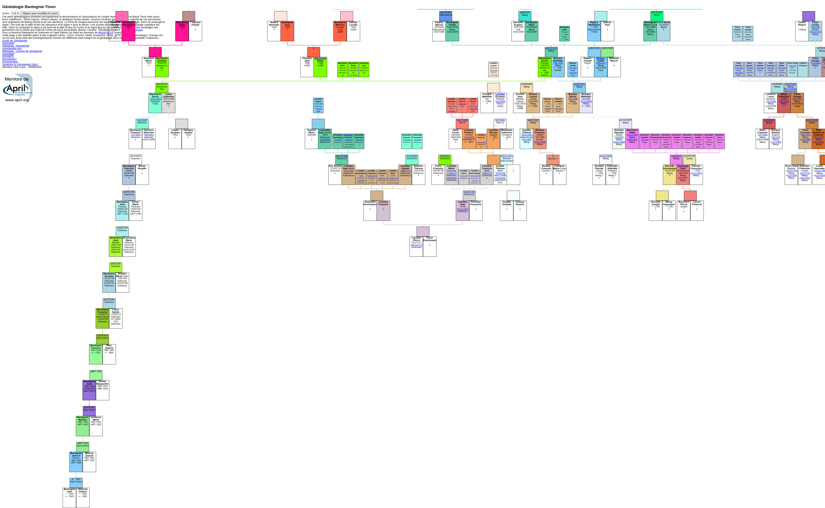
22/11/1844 (155, 99)
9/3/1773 (487, 173)
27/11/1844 (586, 101)
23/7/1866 (573, 68)
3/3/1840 (501, 120)
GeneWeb (8, 53)
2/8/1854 (548, 109)
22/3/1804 (348, 140)
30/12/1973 (816, 32)
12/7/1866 (776, 142)
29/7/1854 (558, 109)
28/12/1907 (552, 48)
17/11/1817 (463, 209)
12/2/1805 (412, 156)
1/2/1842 (143, 120)
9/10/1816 (819, 137)
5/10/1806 (417, 140)
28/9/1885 (791, 84)
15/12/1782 (791, 171)
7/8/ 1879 (558, 63)
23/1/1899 (782, 68)
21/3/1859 (820, 175)
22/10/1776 (393, 178)
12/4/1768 (470, 192)
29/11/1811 (527, 135)
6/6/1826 (776, 137)
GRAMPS (8, 56)
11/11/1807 (696, 173)
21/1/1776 (464, 176)
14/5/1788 (500, 173)
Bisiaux (601, 58)
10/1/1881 (819, 142)
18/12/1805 (606, 156)
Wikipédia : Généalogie (15, 45)
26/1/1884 (494, 70)
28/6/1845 (462, 104)
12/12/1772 (382, 178)
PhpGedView (10, 61)
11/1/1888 (739, 68)
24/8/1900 (792, 66)
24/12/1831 (481, 142)
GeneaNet (8, 43)
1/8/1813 (677, 156)
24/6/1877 (601, 63)
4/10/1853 (473, 109)
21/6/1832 (501, 178)
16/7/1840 (463, 120)
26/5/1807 (359, 140)
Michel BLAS (105, 32)
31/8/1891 (760, 68)
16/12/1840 (812, 120)
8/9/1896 (771, 68)
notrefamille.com (12, 48)
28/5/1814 (149, 135)
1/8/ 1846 (573, 99)
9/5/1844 (452, 111)
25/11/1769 (475, 176)
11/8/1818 (469, 137)
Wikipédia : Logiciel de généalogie (22, 51)
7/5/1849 (770, 120)
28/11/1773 (417, 245)
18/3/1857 (797, 99)
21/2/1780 (805, 173)
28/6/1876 (580, 84)
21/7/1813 (136, 135)
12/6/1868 (771, 101)
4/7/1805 (338, 140)
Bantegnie (320, 58)
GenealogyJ (9, 58)
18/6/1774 (405, 171)
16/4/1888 (573, 73)
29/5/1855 (325, 139)
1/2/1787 (475, 180)
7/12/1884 (815, 63)
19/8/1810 (361, 180)
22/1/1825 (805, 178)
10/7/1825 (763, 135)
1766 (361, 176)
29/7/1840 (534, 120)
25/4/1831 (452, 178)
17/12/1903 (791, 89)
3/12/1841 (500, 101)
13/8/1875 (633, 139)
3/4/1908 (816, 27)
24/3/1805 (407, 140)
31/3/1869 (792, 175)
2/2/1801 (445, 156)
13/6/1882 (806, 139)
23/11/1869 (619, 142)
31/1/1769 (349, 171)
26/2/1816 (806, 135)
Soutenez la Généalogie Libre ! (20, 64)
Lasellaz (500, 94)
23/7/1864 (784, 101)
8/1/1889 (527, 139)
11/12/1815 (632, 135)
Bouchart (683, 166)
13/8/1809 (645, 140)
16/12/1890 (540, 142)
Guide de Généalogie (14, 40)
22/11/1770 (372, 176)
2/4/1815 (619, 137)
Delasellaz (348, 135)
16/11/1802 (342, 156)
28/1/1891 (739, 73)
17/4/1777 (452, 173)
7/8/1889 (749, 68)
